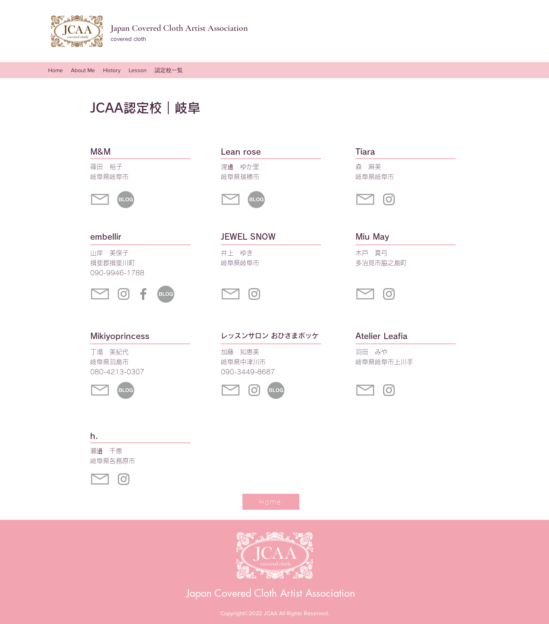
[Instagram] (123, 294)
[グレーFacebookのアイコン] (143, 294)
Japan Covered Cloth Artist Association (270, 593)
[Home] (270, 502)
